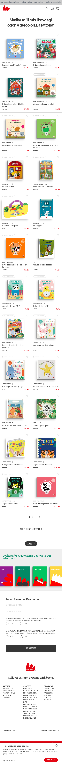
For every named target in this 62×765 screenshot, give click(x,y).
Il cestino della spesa (10, 226)
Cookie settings (30, 698)
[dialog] (31, 754)
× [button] (59, 745)
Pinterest (48, 698)
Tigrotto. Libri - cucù (9, 503)
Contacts (27, 688)
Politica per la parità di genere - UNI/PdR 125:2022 (30, 707)
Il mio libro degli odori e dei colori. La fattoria (14, 266)
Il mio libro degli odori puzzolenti (45, 503)
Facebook (48, 693)
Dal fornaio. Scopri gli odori (12, 145)
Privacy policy (29, 695)
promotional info (29, 701)
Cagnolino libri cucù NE (11, 306)
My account (8, 688)
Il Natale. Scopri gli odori (42, 65)
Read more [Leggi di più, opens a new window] (19, 754)
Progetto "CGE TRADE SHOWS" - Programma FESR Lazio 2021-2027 (30, 714)
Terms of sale (9, 693)
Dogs (9, 569)
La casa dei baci (8, 187)
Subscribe (31, 648)
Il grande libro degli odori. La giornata (12, 346)
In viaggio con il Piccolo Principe (14, 65)
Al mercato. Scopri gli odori (43, 104)
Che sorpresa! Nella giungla (12, 386)
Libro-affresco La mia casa (43, 187)
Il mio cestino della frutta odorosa (14, 425)
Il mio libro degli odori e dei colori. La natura (45, 146)
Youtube (47, 695)
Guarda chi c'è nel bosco (42, 265)
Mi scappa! (37, 226)
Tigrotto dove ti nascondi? (43, 464)
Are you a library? (7, 697)
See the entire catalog (31, 529)
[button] (10, 760)
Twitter (47, 700)
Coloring (45, 569)
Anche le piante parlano (42, 425)
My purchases (9, 691)
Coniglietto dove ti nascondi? (13, 464)
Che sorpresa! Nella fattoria (43, 345)
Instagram (48, 691)
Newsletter (49, 688)
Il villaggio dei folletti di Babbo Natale (13, 105)
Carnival (27, 569)
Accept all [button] (51, 760)
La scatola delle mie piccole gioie (45, 386)
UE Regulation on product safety (30, 692)
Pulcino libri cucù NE (40, 306)
